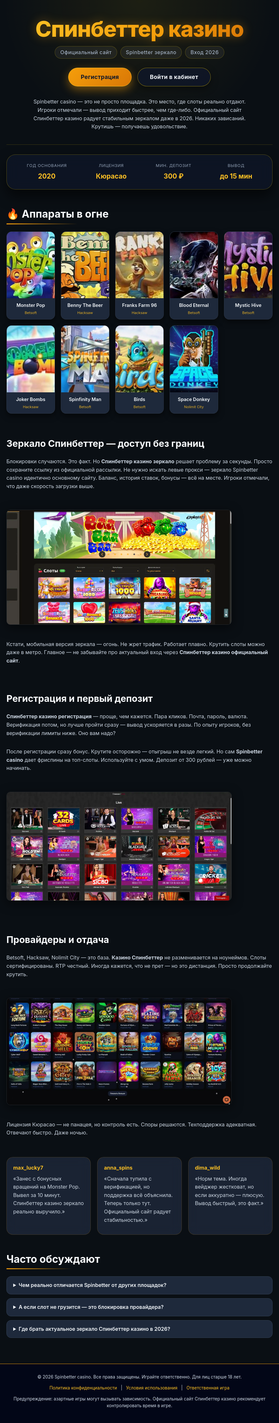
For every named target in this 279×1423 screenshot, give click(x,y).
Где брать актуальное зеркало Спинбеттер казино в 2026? (94, 1329)
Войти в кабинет (174, 77)
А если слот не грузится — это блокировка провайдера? (91, 1307)
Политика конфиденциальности (83, 1387)
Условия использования (151, 1387)
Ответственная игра (207, 1387)
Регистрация (100, 77)
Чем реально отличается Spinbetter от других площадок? (92, 1285)
